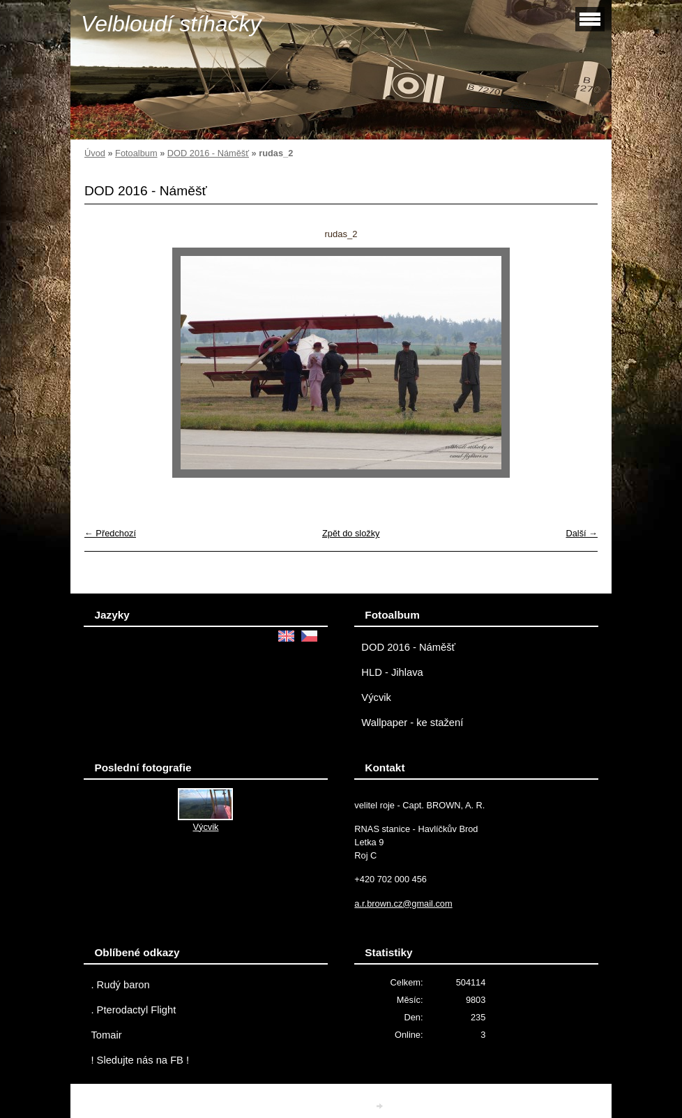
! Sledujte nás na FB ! (140, 1060)
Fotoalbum (136, 153)
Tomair (106, 1035)
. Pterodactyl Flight (133, 1009)
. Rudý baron (120, 984)
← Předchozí (110, 533)
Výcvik (376, 697)
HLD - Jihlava (392, 672)
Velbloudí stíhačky (171, 23)
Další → (582, 533)
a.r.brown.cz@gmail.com (403, 903)
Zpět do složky (351, 533)
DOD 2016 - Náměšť (208, 153)
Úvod (94, 153)
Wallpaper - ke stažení (412, 722)
